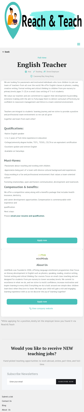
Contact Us (7, 401)
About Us (6, 409)
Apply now (42, 240)
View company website (42, 308)
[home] (42, 20)
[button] (79, 44)
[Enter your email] (42, 382)
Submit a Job (7, 396)
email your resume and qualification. (28, 215)
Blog (4, 405)
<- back (6, 51)
